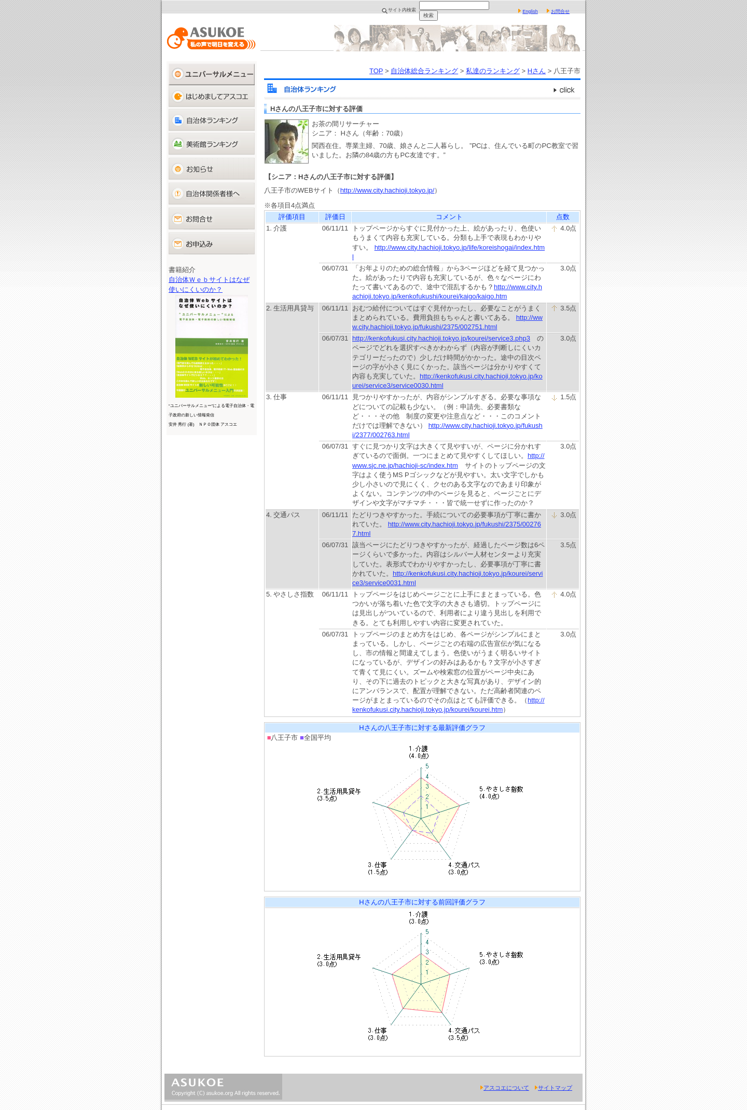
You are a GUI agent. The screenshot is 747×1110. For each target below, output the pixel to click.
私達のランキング (493, 71)
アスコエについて (504, 1088)
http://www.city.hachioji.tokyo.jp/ (387, 190)
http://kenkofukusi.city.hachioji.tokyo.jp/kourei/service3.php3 (441, 338)
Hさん (537, 71)
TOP (376, 71)
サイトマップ (553, 1088)
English (530, 11)
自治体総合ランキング (424, 71)
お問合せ (560, 11)
